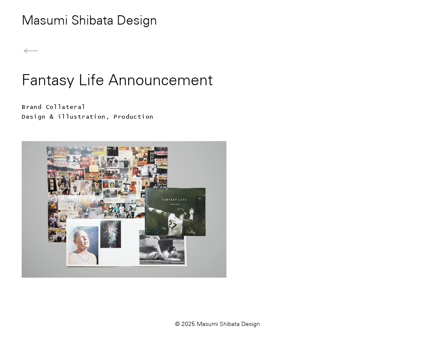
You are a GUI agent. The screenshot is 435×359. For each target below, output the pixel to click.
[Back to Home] (31, 50)
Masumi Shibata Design (89, 21)
